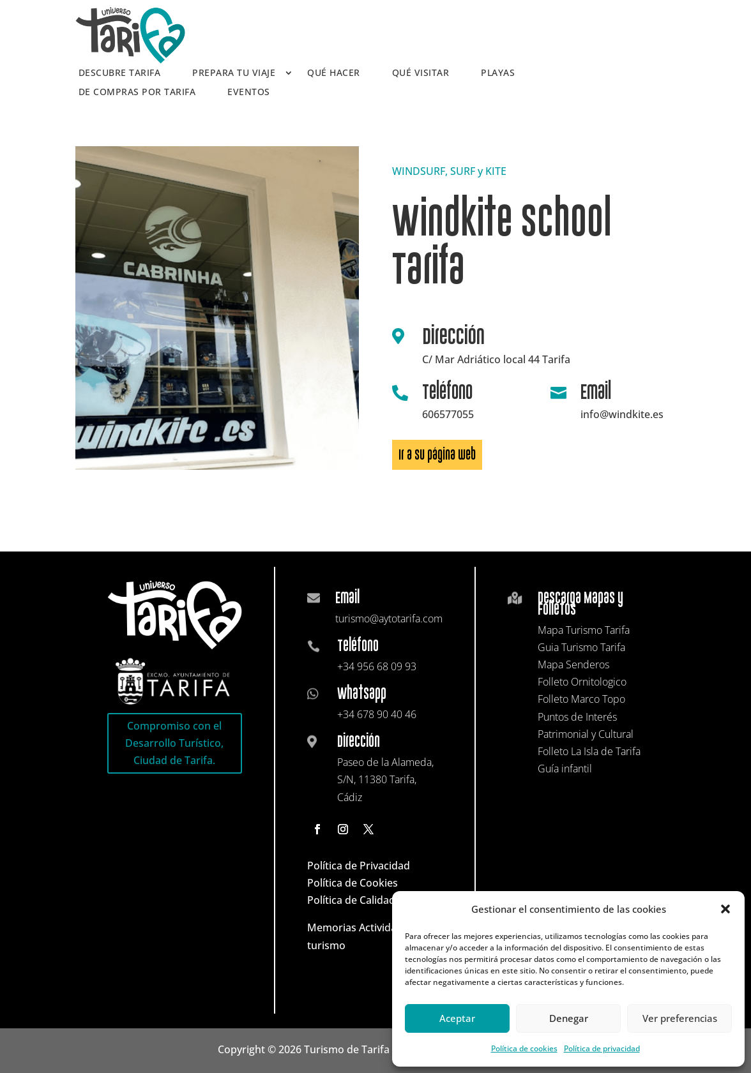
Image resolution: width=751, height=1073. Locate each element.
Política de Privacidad (358, 866)
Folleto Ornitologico (582, 682)
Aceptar (457, 1018)
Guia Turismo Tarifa (581, 647)
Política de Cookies (352, 883)
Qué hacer (333, 73)
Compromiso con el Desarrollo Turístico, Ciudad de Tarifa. (174, 743)
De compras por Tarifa (137, 92)
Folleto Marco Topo (581, 699)
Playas (498, 73)
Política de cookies (524, 1048)
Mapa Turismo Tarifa (584, 630)
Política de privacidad (602, 1048)
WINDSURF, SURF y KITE (449, 171)
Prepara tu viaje (233, 73)
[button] (725, 909)
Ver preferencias (679, 1018)
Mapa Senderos (573, 664)
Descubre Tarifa (120, 73)
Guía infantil (565, 769)
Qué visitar (421, 73)
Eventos (248, 92)
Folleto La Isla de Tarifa (589, 751)
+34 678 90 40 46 (376, 714)
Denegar (568, 1018)
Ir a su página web (437, 455)
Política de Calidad (351, 900)
